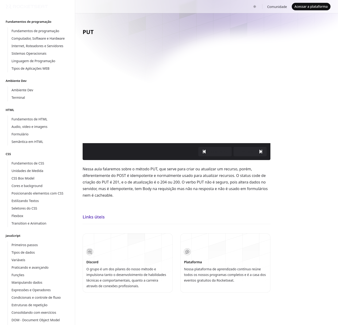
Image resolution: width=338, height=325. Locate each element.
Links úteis (94, 217)
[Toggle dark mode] (254, 6)
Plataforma (193, 262)
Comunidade (277, 6)
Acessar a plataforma (311, 6)
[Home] (27, 6)
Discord (92, 262)
